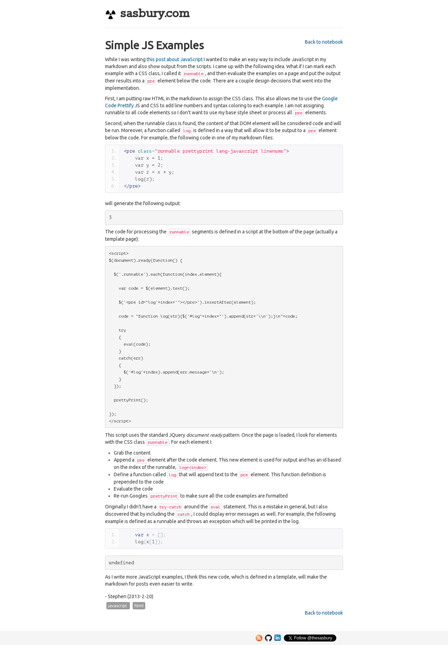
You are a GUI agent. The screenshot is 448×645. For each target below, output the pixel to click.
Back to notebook (324, 42)
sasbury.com (147, 13)
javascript (118, 605)
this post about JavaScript (175, 59)
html (139, 605)
